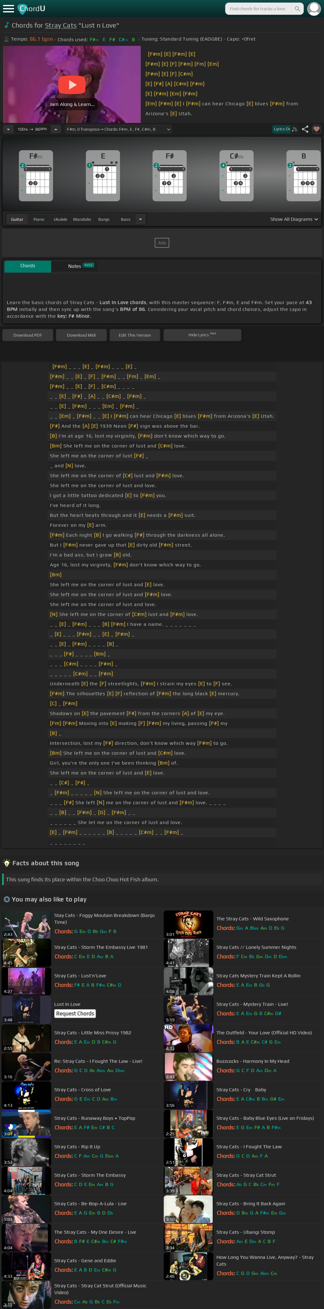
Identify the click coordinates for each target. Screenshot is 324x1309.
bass (126, 219)
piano (38, 219)
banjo (103, 219)
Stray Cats (61, 25)
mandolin (82, 219)
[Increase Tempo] (56, 129)
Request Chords (75, 1013)
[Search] (297, 8)
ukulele (60, 219)
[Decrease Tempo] (8, 129)
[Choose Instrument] (140, 219)
